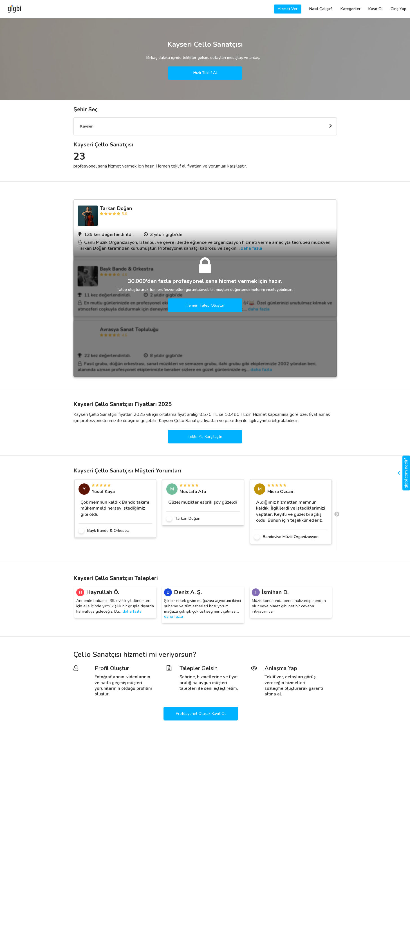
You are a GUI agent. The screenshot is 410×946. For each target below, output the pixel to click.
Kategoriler (350, 9)
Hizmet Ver (287, 9)
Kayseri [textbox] (86, 126)
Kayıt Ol (375, 9)
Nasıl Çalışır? (321, 9)
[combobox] (205, 126)
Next (337, 514)
